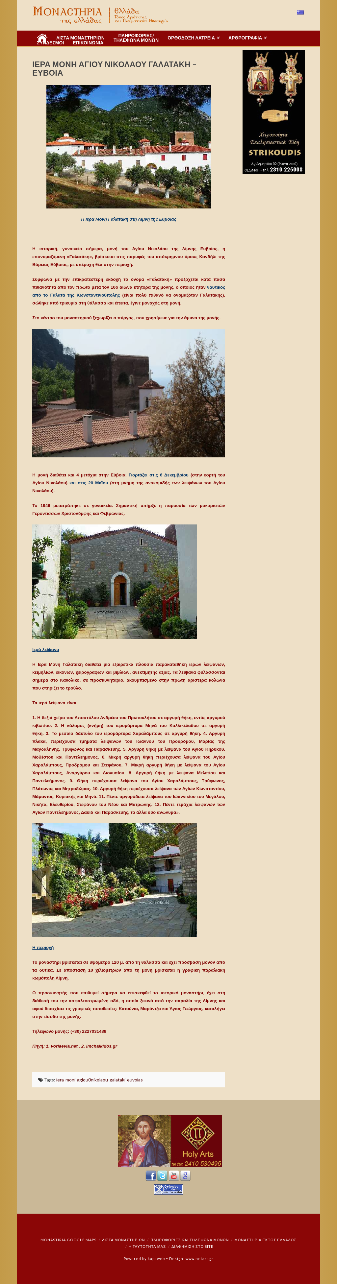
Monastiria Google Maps (68, 1240)
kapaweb (156, 1258)
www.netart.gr (200, 1258)
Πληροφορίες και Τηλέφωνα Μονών (189, 1240)
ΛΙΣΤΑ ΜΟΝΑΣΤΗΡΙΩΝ (123, 1240)
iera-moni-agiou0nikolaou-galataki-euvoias (99, 1079)
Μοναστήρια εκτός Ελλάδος (266, 1240)
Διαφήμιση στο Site (192, 1246)
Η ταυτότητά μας (147, 1246)
